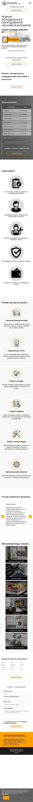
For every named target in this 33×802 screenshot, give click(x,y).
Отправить (16, 726)
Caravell (22, 664)
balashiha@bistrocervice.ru (19, 742)
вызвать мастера (17, 153)
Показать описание (16, 86)
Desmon (3, 672)
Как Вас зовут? (8, 691)
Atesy (12, 662)
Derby (21, 669)
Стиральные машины (16, 623)
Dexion (12, 672)
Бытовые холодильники (16, 554)
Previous (2, 516)
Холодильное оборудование (16, 589)
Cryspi (3, 669)
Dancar (12, 669)
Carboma (4, 667)
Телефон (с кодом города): (11, 696)
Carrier (12, 667)
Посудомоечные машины (16, 641)
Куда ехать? (7, 701)
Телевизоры (16, 606)
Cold (21, 667)
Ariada (3, 662)
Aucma (21, 662)
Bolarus (3, 664)
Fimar (12, 674)
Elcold (3, 674)
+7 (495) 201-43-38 (16, 7)
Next (30, 516)
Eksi (21, 672)
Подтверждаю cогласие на (15, 722)
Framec (21, 674)
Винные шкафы (16, 571)
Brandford (13, 664)
